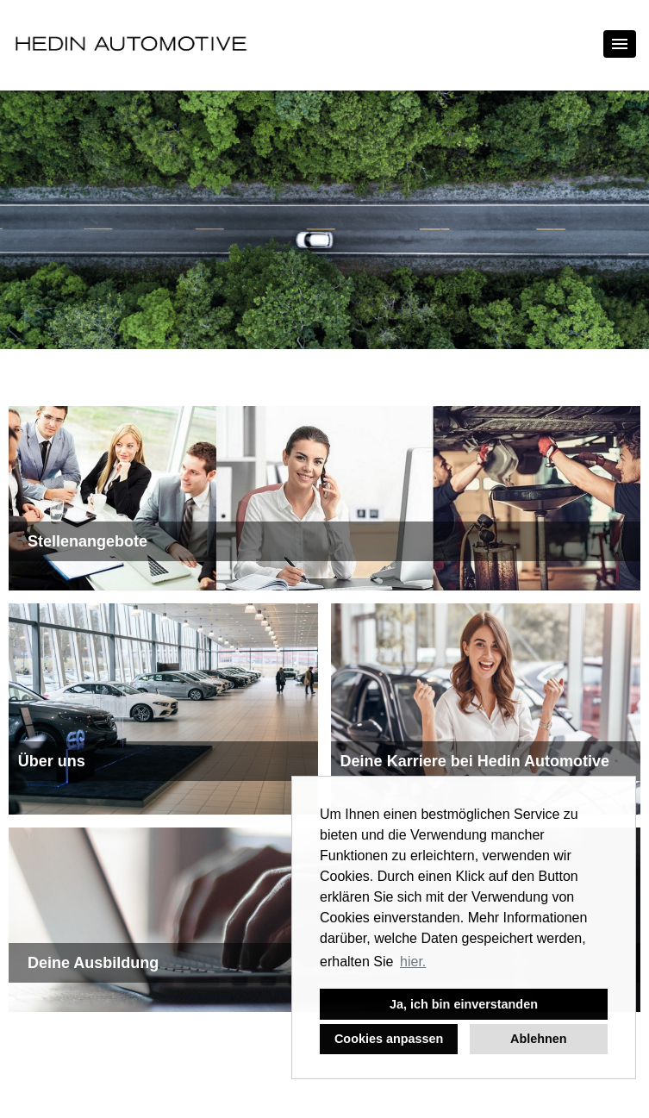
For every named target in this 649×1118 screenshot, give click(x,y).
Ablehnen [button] (538, 1039)
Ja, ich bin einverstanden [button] (464, 1004)
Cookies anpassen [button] (388, 1039)
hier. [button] (413, 961)
